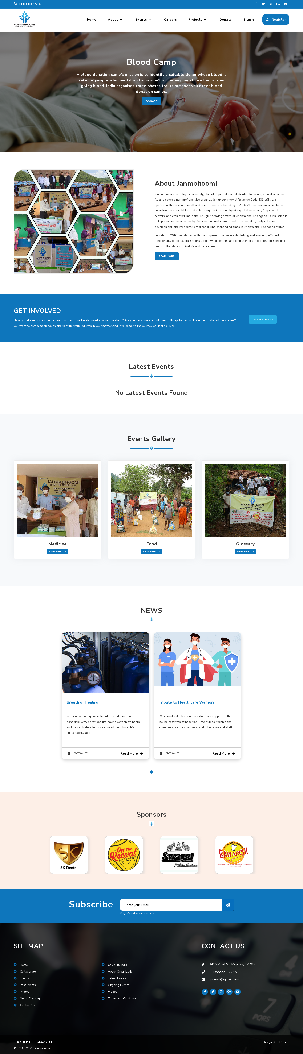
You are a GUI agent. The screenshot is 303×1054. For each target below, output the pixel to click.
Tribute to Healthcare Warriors (187, 702)
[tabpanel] (105, 695)
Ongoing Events (115, 985)
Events (143, 19)
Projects (198, 19)
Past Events (25, 985)
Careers (170, 19)
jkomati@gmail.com (224, 979)
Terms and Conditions (119, 998)
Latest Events (114, 978)
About (115, 19)
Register (276, 19)
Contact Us (24, 1005)
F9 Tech (284, 1042)
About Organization (118, 972)
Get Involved (263, 319)
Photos (21, 992)
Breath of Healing (82, 702)
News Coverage (27, 998)
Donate (225, 19)
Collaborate (25, 972)
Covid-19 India (114, 965)
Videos (109, 992)
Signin (248, 19)
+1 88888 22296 (27, 4)
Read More (167, 256)
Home (91, 19)
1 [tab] (151, 772)
